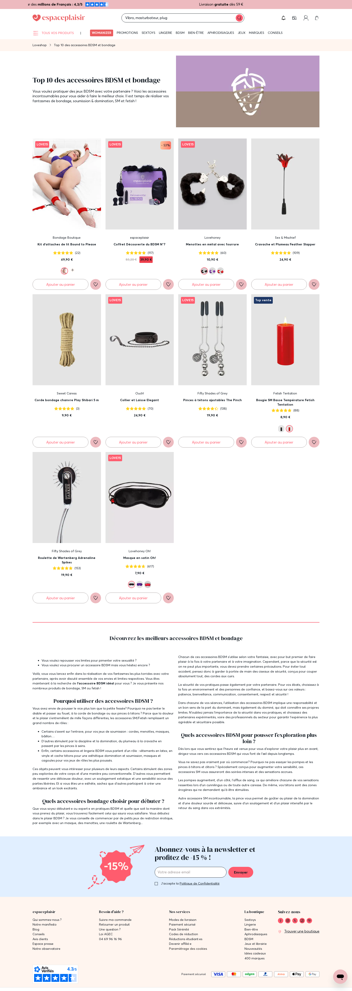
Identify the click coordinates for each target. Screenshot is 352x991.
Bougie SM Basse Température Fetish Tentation (285, 402)
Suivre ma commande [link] (115, 920)
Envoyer (241, 872)
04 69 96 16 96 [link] (110, 939)
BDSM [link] (248, 939)
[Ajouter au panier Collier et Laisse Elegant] (133, 442)
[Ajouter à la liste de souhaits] (95, 284)
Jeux (241, 33)
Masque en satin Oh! (139, 558)
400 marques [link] (254, 958)
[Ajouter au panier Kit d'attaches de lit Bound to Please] (60, 284)
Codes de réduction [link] (183, 934)
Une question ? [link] (110, 929)
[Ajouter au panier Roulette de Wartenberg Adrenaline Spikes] (60, 598)
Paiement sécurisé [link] (182, 924)
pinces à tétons (128, 713)
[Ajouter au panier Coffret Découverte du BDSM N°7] (133, 284)
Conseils (275, 33)
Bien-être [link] (251, 929)
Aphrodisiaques (220, 33)
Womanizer (101, 33)
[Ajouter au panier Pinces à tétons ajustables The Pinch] (206, 442)
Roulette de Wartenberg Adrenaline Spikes (66, 560)
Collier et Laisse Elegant (139, 400)
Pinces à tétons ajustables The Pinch (212, 400)
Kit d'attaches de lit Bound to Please (66, 244)
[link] (295, 18)
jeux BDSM (85, 91)
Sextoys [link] (250, 920)
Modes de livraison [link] (182, 920)
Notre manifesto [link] (45, 924)
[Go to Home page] (59, 18)
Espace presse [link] (43, 944)
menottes (147, 731)
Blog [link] (36, 929)
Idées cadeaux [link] (255, 953)
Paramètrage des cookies (188, 949)
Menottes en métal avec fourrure (212, 244)
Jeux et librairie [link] (255, 944)
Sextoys (148, 33)
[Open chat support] (340, 976)
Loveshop (40, 45)
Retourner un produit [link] (114, 924)
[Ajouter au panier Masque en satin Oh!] (133, 598)
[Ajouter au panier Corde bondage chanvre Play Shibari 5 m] (60, 442)
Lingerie (165, 33)
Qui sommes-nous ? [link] (47, 920)
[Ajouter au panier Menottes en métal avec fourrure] (206, 284)
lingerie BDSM (94, 751)
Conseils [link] (38, 934)
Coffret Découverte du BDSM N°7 (139, 244)
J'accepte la (190, 883)
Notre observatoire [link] (46, 949)
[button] (283, 18)
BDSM (180, 33)
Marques (256, 33)
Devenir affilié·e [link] (180, 944)
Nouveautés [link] (253, 949)
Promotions (127, 33)
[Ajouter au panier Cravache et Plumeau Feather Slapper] (279, 284)
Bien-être (196, 33)
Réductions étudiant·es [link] (185, 939)
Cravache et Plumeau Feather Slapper (285, 244)
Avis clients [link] (40, 939)
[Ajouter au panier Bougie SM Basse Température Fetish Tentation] (279, 442)
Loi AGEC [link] (106, 934)
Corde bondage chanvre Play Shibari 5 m (67, 400)
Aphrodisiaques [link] (255, 934)
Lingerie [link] (250, 924)
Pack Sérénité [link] (179, 929)
